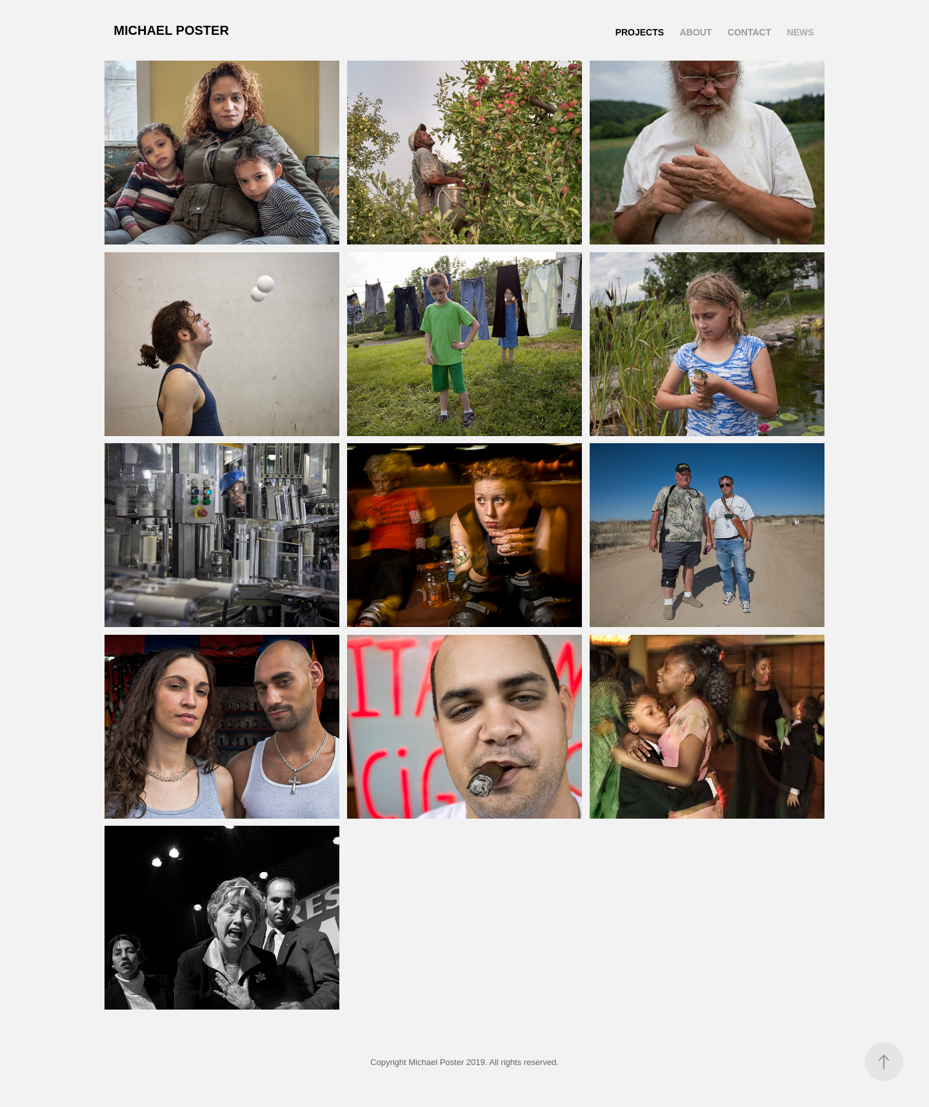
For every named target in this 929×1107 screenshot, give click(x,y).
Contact (749, 32)
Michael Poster (171, 30)
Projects (639, 32)
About (696, 32)
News (800, 32)
